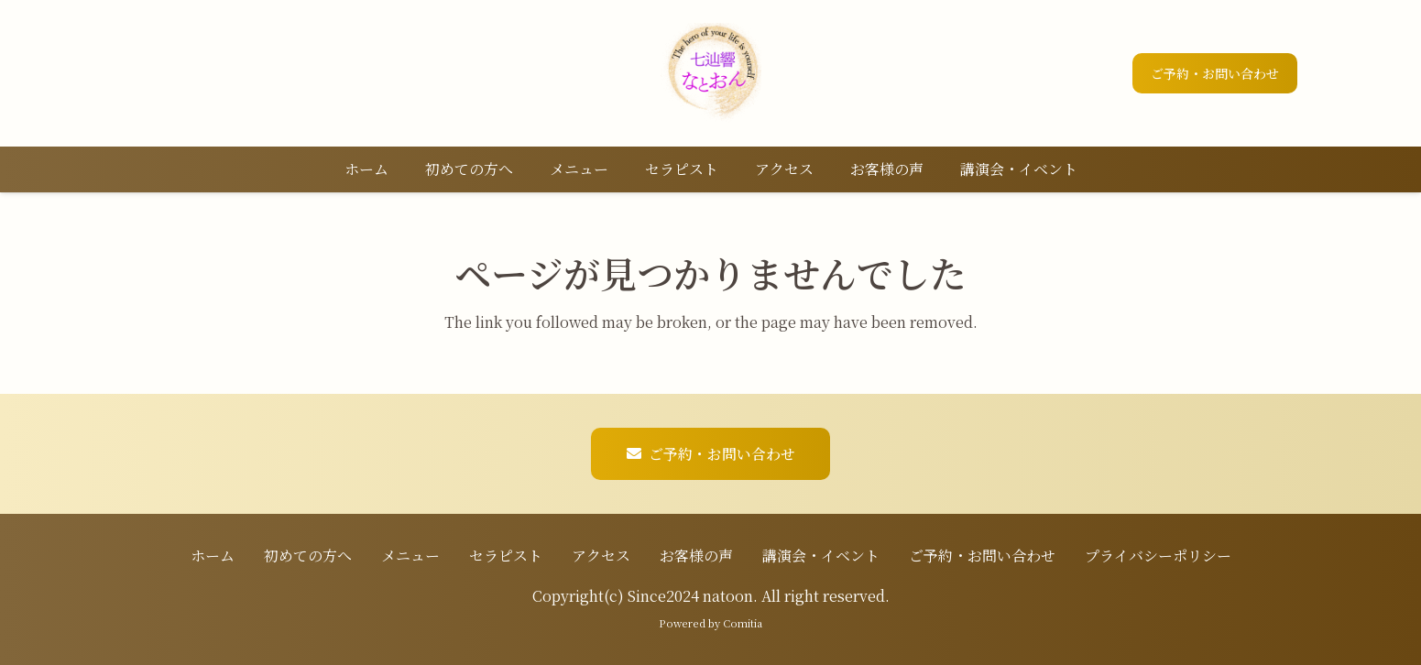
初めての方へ (308, 555)
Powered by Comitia (710, 623)
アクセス (601, 555)
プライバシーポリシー (1158, 555)
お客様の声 (696, 555)
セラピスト (505, 555)
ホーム (213, 555)
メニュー (410, 555)
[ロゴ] (711, 73)
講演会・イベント (821, 555)
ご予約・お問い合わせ (982, 555)
